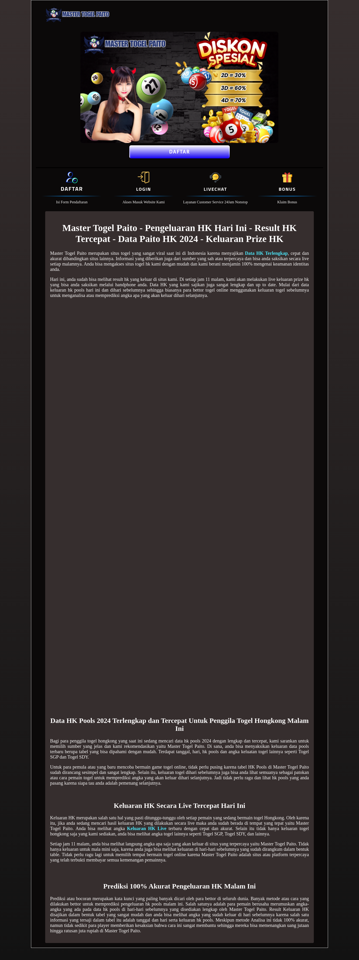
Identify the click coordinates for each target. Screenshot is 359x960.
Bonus (287, 189)
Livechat (215, 189)
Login (143, 189)
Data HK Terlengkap (266, 253)
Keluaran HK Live (146, 828)
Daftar (179, 151)
